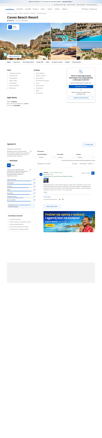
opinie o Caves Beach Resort (21, 205)
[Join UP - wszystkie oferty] (26, 103)
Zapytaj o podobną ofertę (81, 97)
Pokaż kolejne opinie (52, 206)
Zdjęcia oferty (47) (14, 56)
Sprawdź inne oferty (81, 86)
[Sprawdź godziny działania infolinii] (64, 4)
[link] (71, 5)
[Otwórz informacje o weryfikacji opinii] (30, 151)
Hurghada (25, 13)
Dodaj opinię (88, 144)
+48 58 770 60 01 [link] (59, 4)
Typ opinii (78, 154)
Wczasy (16, 13)
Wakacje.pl (9, 13)
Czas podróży (60, 154)
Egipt (20, 13)
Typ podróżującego (42, 154)
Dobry (14, 26)
